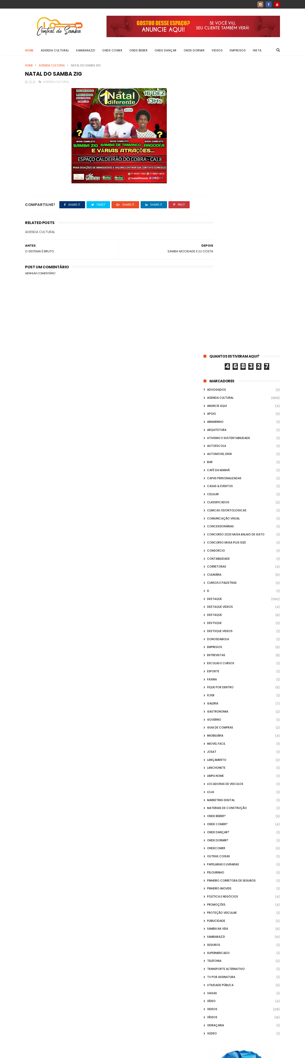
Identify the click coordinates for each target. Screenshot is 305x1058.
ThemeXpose (52, 1052)
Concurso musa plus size (226, 253)
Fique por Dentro (220, 398)
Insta (257, 50)
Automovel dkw (219, 165)
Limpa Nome (215, 486)
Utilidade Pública (220, 696)
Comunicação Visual (223, 229)
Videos (217, 50)
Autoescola (216, 157)
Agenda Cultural (55, 50)
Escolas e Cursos (220, 374)
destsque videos (220, 342)
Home (29, 50)
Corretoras (216, 277)
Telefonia (214, 672)
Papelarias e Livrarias (223, 575)
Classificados (218, 213)
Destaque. (215, 326)
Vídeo (211, 712)
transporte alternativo (226, 680)
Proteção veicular (222, 623)
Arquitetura (216, 141)
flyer (210, 406)
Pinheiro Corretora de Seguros (231, 591)
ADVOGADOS (216, 100)
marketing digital (221, 511)
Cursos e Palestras (222, 293)
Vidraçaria (215, 736)
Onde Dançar (166, 50)
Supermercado (218, 664)
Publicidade (216, 631)
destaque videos (220, 318)
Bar (210, 173)
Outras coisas (218, 567)
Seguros (213, 656)
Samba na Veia (217, 639)
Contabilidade (218, 269)
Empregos (238, 50)
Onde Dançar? (218, 543)
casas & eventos (220, 197)
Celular (213, 205)
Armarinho (215, 132)
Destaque (214, 310)
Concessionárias (220, 237)
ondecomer (216, 559)
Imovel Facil (216, 454)
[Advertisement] (241, 997)
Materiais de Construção (227, 519)
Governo (214, 430)
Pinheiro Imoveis (219, 599)
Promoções (216, 615)
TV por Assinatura (221, 688)
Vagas (212, 704)
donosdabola (218, 350)
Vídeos (212, 728)
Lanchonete (216, 478)
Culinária (214, 285)
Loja (210, 503)
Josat (211, 462)
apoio (211, 124)
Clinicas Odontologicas (226, 221)
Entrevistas (216, 366)
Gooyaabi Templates (102, 1052)
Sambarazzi (85, 50)
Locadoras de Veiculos (225, 495)
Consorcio (216, 261)
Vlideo (212, 744)
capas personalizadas (224, 189)
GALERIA (212, 414)
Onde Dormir (194, 50)
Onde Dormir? (217, 551)
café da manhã (218, 181)
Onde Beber (139, 50)
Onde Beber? (216, 527)
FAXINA (212, 390)
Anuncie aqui (217, 117)
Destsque (214, 334)
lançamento (216, 471)
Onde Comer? (217, 535)
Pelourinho (215, 583)
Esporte (213, 382)
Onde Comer (112, 50)
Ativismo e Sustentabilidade (228, 149)
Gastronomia (217, 422)
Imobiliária (215, 446)
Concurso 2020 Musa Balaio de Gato (235, 245)
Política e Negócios (222, 607)
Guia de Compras (220, 438)
